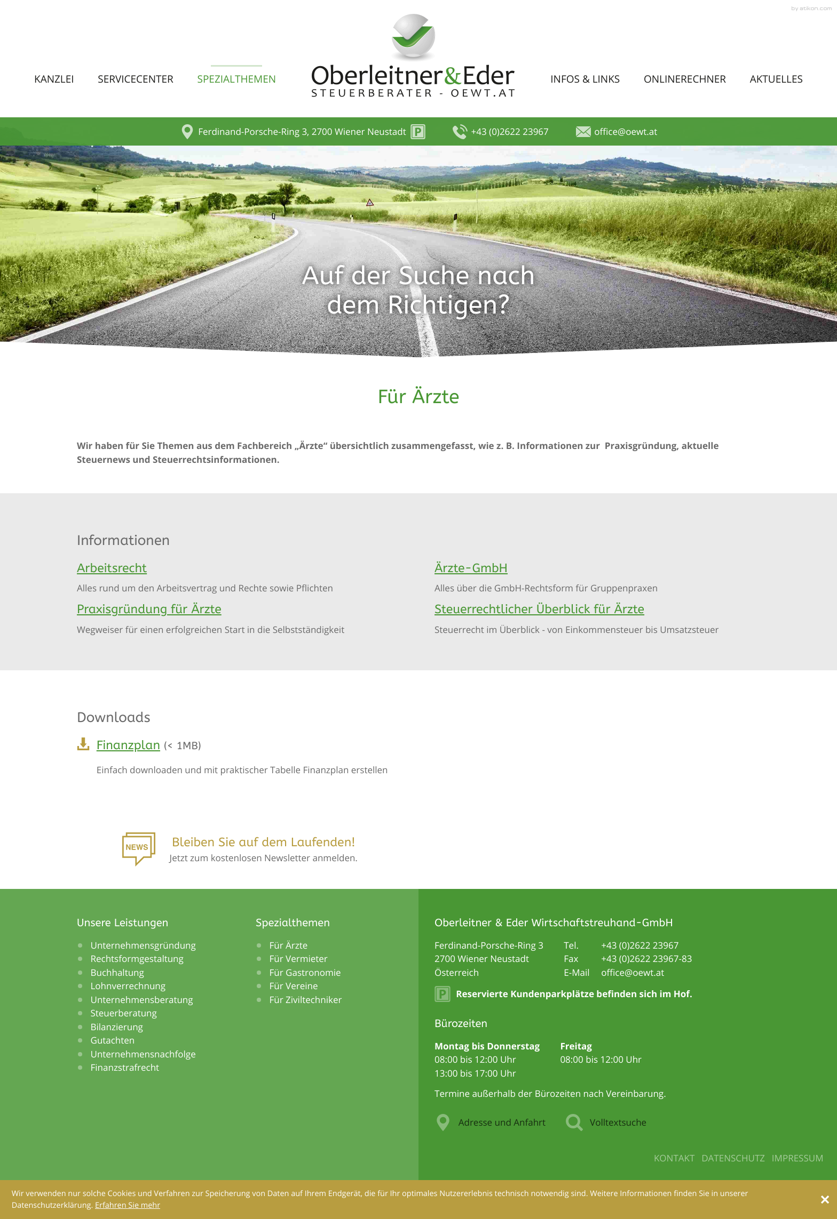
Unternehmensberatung (142, 999)
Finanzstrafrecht (125, 1067)
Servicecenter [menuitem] (135, 79)
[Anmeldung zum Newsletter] (239, 853)
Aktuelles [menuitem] (776, 79)
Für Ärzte (289, 945)
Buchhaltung (117, 972)
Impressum (798, 1158)
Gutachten (113, 1040)
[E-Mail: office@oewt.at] (616, 131)
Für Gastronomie (305, 972)
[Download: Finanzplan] (418, 760)
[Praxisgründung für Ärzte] (239, 619)
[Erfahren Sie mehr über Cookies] (127, 1205)
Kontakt (674, 1158)
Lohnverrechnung (128, 986)
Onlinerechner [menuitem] (685, 79)
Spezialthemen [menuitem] (236, 79)
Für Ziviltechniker (306, 999)
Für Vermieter (299, 958)
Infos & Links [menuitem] (585, 79)
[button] (302, 131)
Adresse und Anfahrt (490, 1122)
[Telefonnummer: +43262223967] (639, 945)
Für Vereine (294, 986)
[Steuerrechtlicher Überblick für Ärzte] (597, 619)
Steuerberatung (124, 1013)
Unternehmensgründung (143, 945)
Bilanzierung (117, 1027)
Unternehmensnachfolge (143, 1054)
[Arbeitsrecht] (239, 577)
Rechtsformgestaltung (137, 958)
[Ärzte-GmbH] (597, 577)
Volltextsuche (606, 1122)
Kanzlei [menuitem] (54, 79)
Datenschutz (733, 1158)
